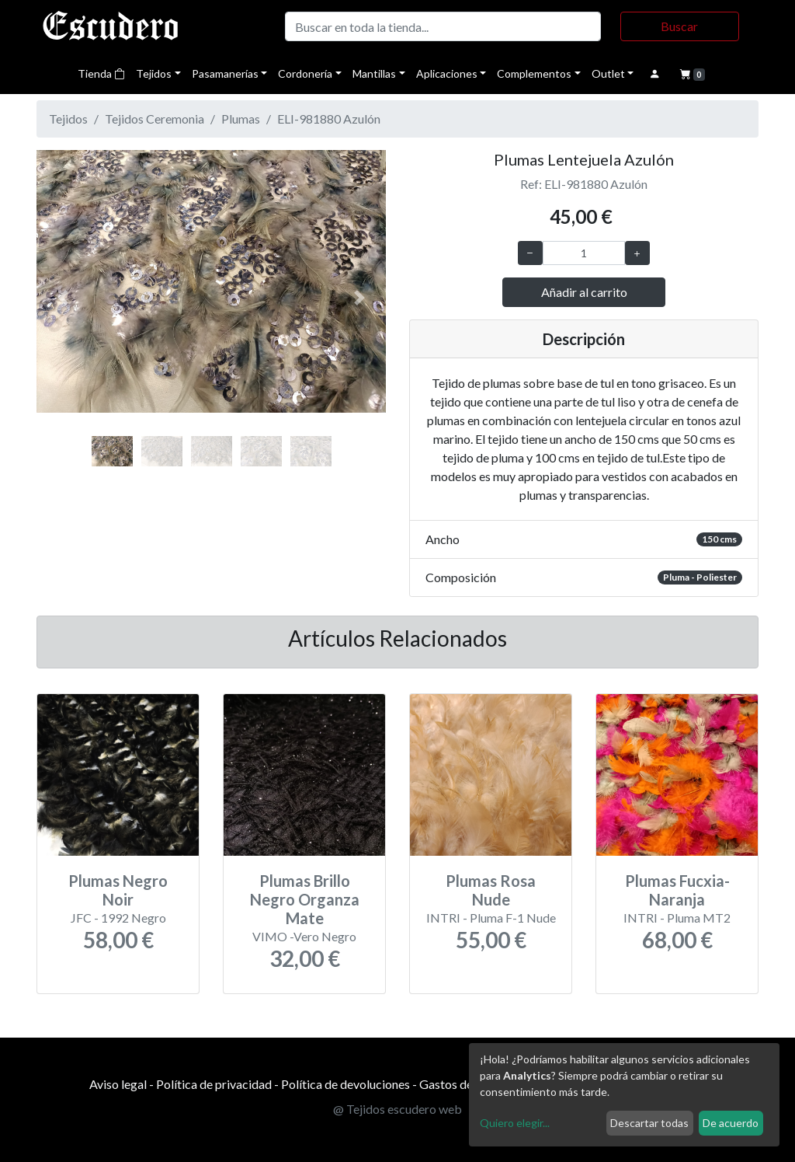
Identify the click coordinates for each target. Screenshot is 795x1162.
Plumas (240, 118)
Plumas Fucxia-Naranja (677, 890)
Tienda (101, 73)
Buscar (679, 26)
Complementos (534, 73)
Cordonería (305, 73)
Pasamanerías (225, 73)
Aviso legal (118, 1084)
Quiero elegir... (515, 1122)
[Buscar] (443, 26)
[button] (62, 298)
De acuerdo (731, 1122)
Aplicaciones (446, 73)
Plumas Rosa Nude (491, 890)
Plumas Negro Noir (118, 890)
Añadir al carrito (584, 291)
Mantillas (374, 73)
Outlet (608, 73)
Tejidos (154, 73)
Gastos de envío (461, 1084)
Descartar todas (649, 1122)
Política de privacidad (214, 1084)
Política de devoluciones (345, 1084)
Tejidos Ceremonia (154, 118)
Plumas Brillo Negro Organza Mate (304, 899)
